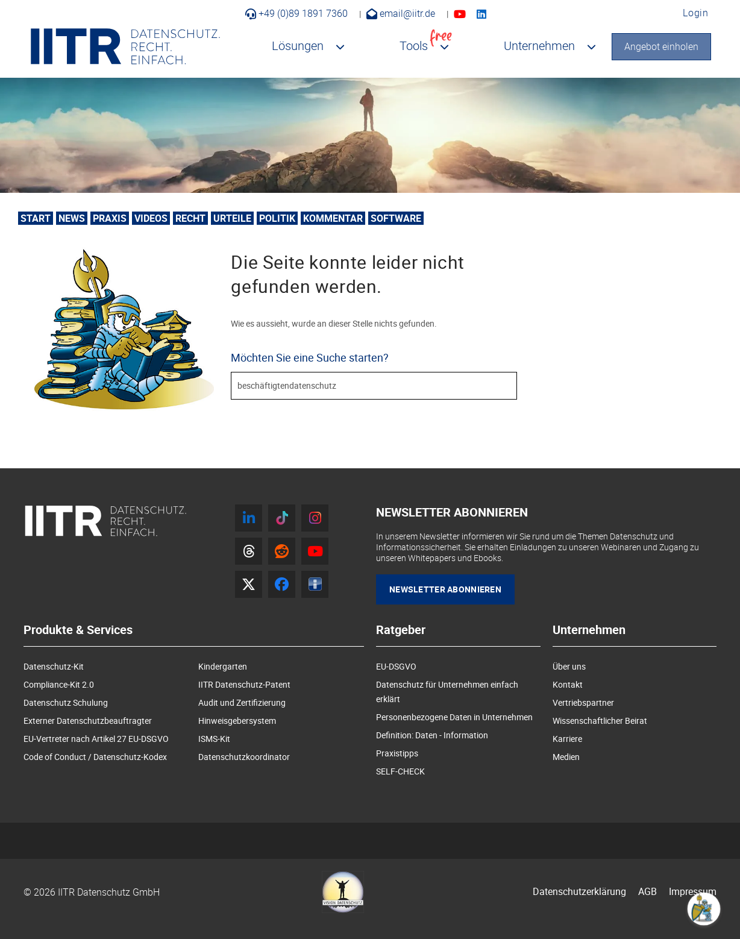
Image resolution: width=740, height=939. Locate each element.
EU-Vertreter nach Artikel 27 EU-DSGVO (96, 738)
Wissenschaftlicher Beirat (600, 720)
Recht (190, 218)
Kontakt (568, 684)
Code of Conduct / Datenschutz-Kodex (95, 756)
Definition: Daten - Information (432, 735)
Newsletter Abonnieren (445, 589)
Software (396, 218)
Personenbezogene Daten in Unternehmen (454, 717)
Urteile (232, 218)
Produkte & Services (78, 630)
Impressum (692, 891)
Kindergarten (222, 666)
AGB (647, 891)
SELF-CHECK (400, 771)
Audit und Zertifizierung (242, 702)
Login (696, 12)
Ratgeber (400, 630)
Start (35, 218)
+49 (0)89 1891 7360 (296, 13)
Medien (566, 756)
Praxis (110, 218)
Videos (151, 218)
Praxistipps (397, 753)
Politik (277, 218)
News (71, 218)
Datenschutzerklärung (579, 891)
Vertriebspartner (583, 702)
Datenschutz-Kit (54, 666)
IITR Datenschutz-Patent (244, 684)
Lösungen (298, 45)
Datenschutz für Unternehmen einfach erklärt (447, 692)
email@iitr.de (400, 13)
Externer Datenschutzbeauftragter (88, 720)
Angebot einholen (661, 46)
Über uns (569, 666)
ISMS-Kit (214, 738)
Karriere (567, 738)
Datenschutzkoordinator (244, 756)
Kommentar (333, 218)
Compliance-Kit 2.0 (59, 684)
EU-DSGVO (396, 666)
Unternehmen (539, 45)
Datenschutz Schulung (66, 702)
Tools (426, 43)
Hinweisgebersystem (237, 720)
